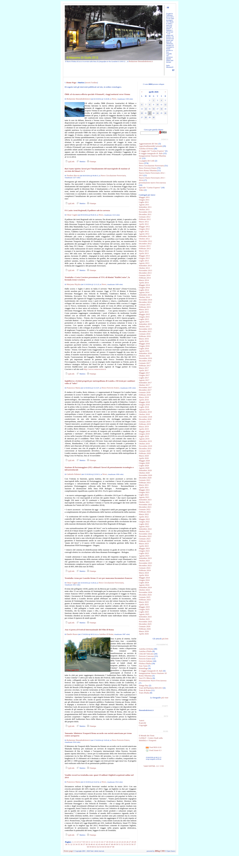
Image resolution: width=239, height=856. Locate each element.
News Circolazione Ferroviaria (113, 175)
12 (92, 842)
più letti (165, 638)
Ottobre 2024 (144, 590)
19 (110, 842)
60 (93, 847)
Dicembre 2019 (145, 448)
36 (81, 844)
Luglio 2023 (144, 553)
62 (98, 847)
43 (99, 844)
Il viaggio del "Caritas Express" (152, 151)
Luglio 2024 (144, 582)
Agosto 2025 (144, 614)
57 (135, 844)
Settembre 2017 (145, 382)
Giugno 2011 (144, 200)
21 (115, 842)
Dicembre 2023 (145, 565)
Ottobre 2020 (144, 473)
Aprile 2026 (144, 634)
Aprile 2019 (144, 429)
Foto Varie (143, 666)
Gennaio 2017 (144, 363)
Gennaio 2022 (144, 509)
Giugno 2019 (144, 434)
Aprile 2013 (144, 253)
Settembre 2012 (145, 236)
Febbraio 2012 (145, 219)
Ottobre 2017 (144, 385)
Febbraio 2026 (145, 629)
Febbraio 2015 (145, 307)
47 (109, 844)
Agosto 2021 (144, 497)
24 (122, 842)
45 (104, 844)
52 (122, 844)
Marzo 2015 (144, 309)
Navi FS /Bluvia (145, 678)
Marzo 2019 (144, 426)
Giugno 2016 (144, 346)
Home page (68, 851)
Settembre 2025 (145, 617)
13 (94, 842)
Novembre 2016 (145, 358)
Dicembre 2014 (145, 302)
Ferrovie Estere (145, 658)
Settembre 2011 (145, 207)
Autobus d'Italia (145, 651)
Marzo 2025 (144, 602)
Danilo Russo (72, 634)
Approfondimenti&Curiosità (150, 146)
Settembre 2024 (145, 587)
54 (127, 844)
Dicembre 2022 (145, 536)
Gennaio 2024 (144, 568)
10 (87, 842)
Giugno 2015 (144, 317)
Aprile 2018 (144, 400)
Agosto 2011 (144, 204)
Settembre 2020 (145, 470)
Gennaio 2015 (144, 304)
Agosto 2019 (144, 439)
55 (130, 844)
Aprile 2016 (144, 341)
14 (97, 842)
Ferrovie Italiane (145, 661)
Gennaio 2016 (144, 334)
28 (132, 842)
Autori (141, 720)
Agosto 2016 (144, 351)
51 (120, 844)
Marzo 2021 (144, 485)
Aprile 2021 (144, 487)
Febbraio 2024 (145, 570)
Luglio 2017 (144, 378)
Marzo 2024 (144, 573)
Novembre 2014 (145, 300)
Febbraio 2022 (145, 512)
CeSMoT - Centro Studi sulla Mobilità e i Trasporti (151, 739)
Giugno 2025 (144, 609)
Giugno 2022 (144, 521)
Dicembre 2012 (145, 243)
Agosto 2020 (144, 468)
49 (114, 844)
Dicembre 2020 (145, 478)
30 (66, 844)
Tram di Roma (145, 690)
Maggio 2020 (144, 460)
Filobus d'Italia (145, 663)
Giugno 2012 (144, 229)
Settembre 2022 (145, 529)
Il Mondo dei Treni (146, 735)
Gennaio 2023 (144, 538)
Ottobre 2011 (144, 209)
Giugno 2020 (144, 463)
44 (102, 844)
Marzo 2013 (144, 251)
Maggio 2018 (144, 402)
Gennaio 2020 (144, 451)
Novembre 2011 (145, 212)
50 (117, 844)
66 (108, 847)
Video (141, 190)
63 (101, 847)
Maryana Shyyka (73, 284)
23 (120, 842)
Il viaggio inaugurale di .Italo (151, 153)
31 (69, 844)
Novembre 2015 (145, 329)
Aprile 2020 (144, 458)
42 (97, 844)
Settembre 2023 (145, 558)
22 (117, 842)
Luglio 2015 (144, 319)
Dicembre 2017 (145, 390)
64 (103, 847)
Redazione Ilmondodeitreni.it (141, 61)
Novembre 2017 (145, 387)
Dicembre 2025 (145, 624)
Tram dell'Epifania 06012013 (151, 688)
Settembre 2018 (145, 412)
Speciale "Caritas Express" (150, 187)
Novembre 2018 (145, 417)
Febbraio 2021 (145, 482)
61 (95, 847)
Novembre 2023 (145, 563)
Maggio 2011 (144, 197)
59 (90, 847)
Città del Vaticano (146, 654)
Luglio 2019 (144, 436)
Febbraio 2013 (145, 248)
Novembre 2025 (145, 621)
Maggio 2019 (144, 431)
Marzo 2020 (144, 456)
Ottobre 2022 (144, 531)
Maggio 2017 (144, 373)
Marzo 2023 (144, 543)
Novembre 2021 (145, 504)
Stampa (91, 161)
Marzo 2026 (144, 631)
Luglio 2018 (144, 407)
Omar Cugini (72, 215)
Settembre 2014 (145, 295)
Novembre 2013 (145, 270)
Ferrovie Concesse (146, 656)
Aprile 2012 (144, 224)
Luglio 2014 (144, 290)
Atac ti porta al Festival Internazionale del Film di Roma (89, 629)
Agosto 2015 (144, 321)
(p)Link (69, 161)
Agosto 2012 (144, 234)
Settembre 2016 (145, 353)
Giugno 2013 (144, 258)
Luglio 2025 (144, 612)
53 (125, 844)
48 (112, 844)
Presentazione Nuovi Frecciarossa (152, 680)
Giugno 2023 (144, 551)
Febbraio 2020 (145, 453)
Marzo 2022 (144, 514)
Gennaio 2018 (144, 392)
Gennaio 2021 (144, 480)
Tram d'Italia (144, 693)
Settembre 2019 (145, 441)
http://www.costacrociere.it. (95, 369)
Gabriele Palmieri (74, 474)
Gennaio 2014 (144, 275)
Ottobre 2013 (144, 268)
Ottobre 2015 (144, 326)
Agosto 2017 (144, 380)
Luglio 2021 (144, 495)
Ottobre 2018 (144, 414)
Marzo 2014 (144, 280)
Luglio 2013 (144, 261)
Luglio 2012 (144, 231)
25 (125, 842)
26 (127, 842)
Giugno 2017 (144, 375)
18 (107, 842)
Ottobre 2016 (144, 356)
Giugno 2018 (144, 404)
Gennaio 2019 (144, 421)
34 (76, 844)
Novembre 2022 (145, 534)
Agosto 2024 (144, 585)
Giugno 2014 (144, 287)
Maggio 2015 (144, 314)
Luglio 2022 (144, 524)
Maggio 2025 (144, 607)
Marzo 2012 (144, 222)
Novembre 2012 (145, 241)
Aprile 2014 (144, 282)
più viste (164, 697)
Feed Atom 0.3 (153, 750)
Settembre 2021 (145, 499)
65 (106, 847)
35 (79, 844)
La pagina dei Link (146, 161)
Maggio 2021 (144, 490)
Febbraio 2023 (145, 541)
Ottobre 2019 (144, 443)
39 (89, 844)
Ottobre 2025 (144, 619)
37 (84, 844)
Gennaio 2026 (144, 626)
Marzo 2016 (144, 339)
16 (102, 842)
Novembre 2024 (145, 592)
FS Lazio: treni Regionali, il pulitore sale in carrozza (87, 210)
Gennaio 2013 (144, 246)
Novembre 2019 (145, 446)
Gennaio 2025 (144, 597)
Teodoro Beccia (73, 175)
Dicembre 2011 (145, 214)
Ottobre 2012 (144, 239)
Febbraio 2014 (145, 278)
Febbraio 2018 (145, 395)
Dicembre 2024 (145, 595)
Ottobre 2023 (144, 560)
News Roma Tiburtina (148, 170)
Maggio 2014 (144, 285)
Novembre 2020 (145, 475)
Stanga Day (143, 685)
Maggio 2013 (144, 256)
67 (111, 847)
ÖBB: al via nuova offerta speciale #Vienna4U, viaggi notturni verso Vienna (97, 94)
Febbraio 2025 (145, 599)
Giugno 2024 (144, 580)
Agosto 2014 (144, 292)
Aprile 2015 (144, 312)
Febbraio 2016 (145, 336)
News (114, 99)
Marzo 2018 (144, 397)
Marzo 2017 (144, 368)
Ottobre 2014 (144, 297)
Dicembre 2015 (145, 331)
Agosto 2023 (144, 556)
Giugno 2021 (144, 492)
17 (104, 842)
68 (113, 847)
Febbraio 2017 (145, 365)
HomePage (143, 668)
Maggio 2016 (144, 343)
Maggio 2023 (144, 548)
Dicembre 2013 (145, 273)
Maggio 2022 (144, 519)
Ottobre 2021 (144, 502)
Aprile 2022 (144, 517)
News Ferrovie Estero (110, 388)
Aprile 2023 (144, 546)
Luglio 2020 (144, 465)
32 (71, 844)
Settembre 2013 (145, 265)
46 (107, 844)
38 (86, 844)
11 (89, 842)
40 (92, 844)
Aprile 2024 (144, 575)
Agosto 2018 (144, 409)
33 (74, 844)
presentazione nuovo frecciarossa (152, 183)
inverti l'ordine (91, 82)
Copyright (143, 725)
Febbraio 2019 (145, 424)
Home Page (71, 82)
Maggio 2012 (144, 226)
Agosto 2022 (144, 526)
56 (132, 844)
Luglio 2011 (144, 202)
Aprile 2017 (144, 370)
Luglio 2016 (144, 348)
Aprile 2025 (144, 604)
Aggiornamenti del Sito (148, 143)
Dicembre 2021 (145, 507)
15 (99, 842)
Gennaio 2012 (144, 217)
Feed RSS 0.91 (154, 747)
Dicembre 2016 (145, 360)
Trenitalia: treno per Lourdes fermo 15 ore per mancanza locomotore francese (98, 578)
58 (88, 847)
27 (130, 842)
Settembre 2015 (145, 324)
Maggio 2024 (144, 578)
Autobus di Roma (106, 634)
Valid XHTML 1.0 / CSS (153, 766)
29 (135, 842)
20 (112, 842)
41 (94, 844)
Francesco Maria (73, 388)
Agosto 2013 (144, 263)
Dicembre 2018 (145, 419)
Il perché (142, 723)
